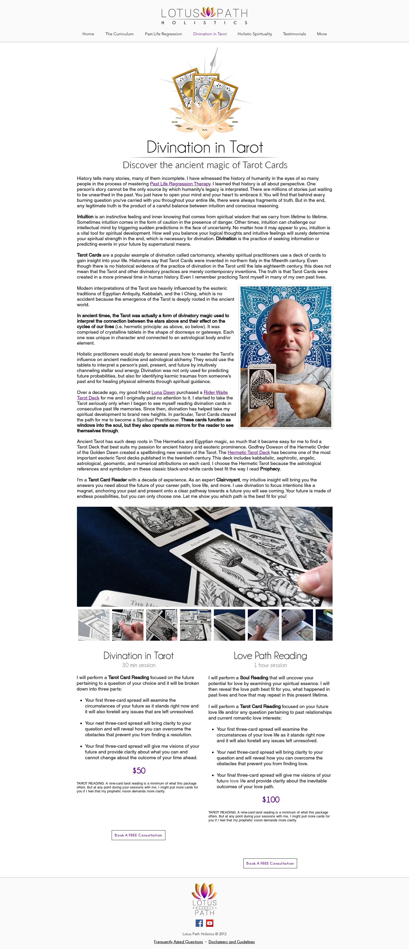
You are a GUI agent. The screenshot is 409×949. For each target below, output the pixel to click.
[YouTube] (209, 923)
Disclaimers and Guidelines (232, 942)
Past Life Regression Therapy (180, 183)
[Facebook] (199, 923)
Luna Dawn (163, 392)
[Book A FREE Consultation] (138, 835)
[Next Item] (324, 557)
